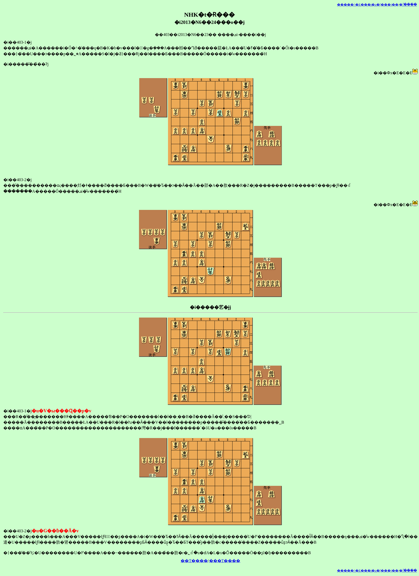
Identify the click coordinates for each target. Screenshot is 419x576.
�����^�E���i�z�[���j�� (367, 4)
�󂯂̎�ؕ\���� (408, 4)
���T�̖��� (224, 561)
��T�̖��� (194, 561)
